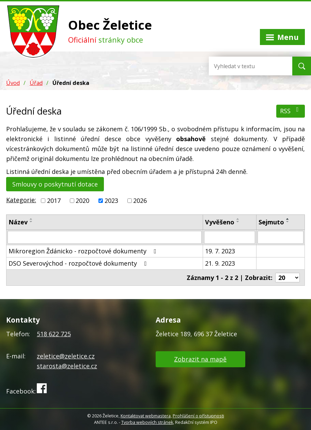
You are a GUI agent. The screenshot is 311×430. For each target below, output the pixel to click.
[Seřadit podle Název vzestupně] (31, 219)
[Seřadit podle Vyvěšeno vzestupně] (238, 219)
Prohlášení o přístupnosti (198, 416)
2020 (82, 200)
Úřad (36, 83)
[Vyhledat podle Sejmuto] (281, 237)
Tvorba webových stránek (147, 422)
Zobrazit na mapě (200, 359)
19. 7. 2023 (220, 251)
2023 (111, 200)
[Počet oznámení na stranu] (287, 277)
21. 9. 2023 (220, 263)
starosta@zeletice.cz (67, 366)
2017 (54, 200)
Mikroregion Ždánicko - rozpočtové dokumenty (84, 251)
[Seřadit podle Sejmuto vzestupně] (288, 219)
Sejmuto (271, 222)
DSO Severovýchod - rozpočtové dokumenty (79, 263)
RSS (290, 110)
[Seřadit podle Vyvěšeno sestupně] (238, 221)
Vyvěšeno (219, 222)
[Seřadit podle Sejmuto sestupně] (288, 221)
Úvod (13, 83)
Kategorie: (21, 200)
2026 (140, 200)
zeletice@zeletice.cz (66, 356)
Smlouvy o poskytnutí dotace (55, 184)
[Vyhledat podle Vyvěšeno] (229, 237)
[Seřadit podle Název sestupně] (31, 221)
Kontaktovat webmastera (146, 416)
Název (18, 222)
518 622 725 (54, 334)
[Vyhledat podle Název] (104, 237)
